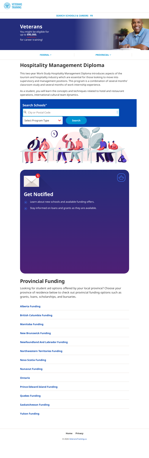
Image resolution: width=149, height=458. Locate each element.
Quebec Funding (30, 395)
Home (69, 433)
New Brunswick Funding (35, 333)
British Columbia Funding (36, 315)
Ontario (25, 378)
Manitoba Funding (31, 324)
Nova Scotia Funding (33, 360)
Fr (91, 15)
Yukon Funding (29, 413)
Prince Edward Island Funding (39, 387)
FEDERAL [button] (45, 54)
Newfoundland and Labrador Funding (44, 342)
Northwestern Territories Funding (41, 351)
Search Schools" (35, 105)
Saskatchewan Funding (35, 404)
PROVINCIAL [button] (103, 54)
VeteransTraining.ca (78, 439)
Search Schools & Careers (72, 15)
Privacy (79, 433)
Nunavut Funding (31, 369)
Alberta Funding (30, 306)
